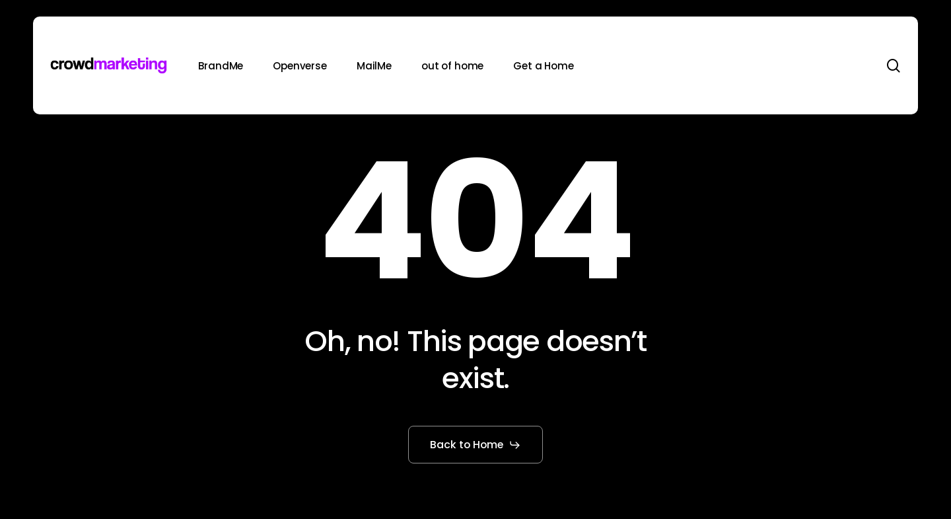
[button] (476, 445)
